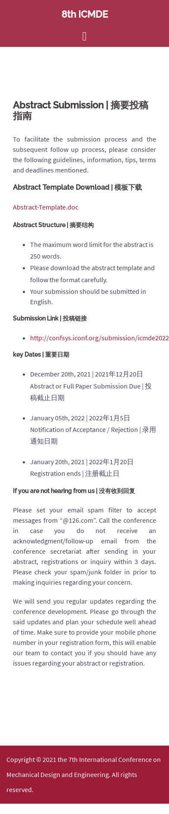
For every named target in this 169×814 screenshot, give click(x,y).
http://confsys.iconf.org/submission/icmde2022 (99, 337)
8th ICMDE (84, 14)
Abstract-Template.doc (46, 207)
